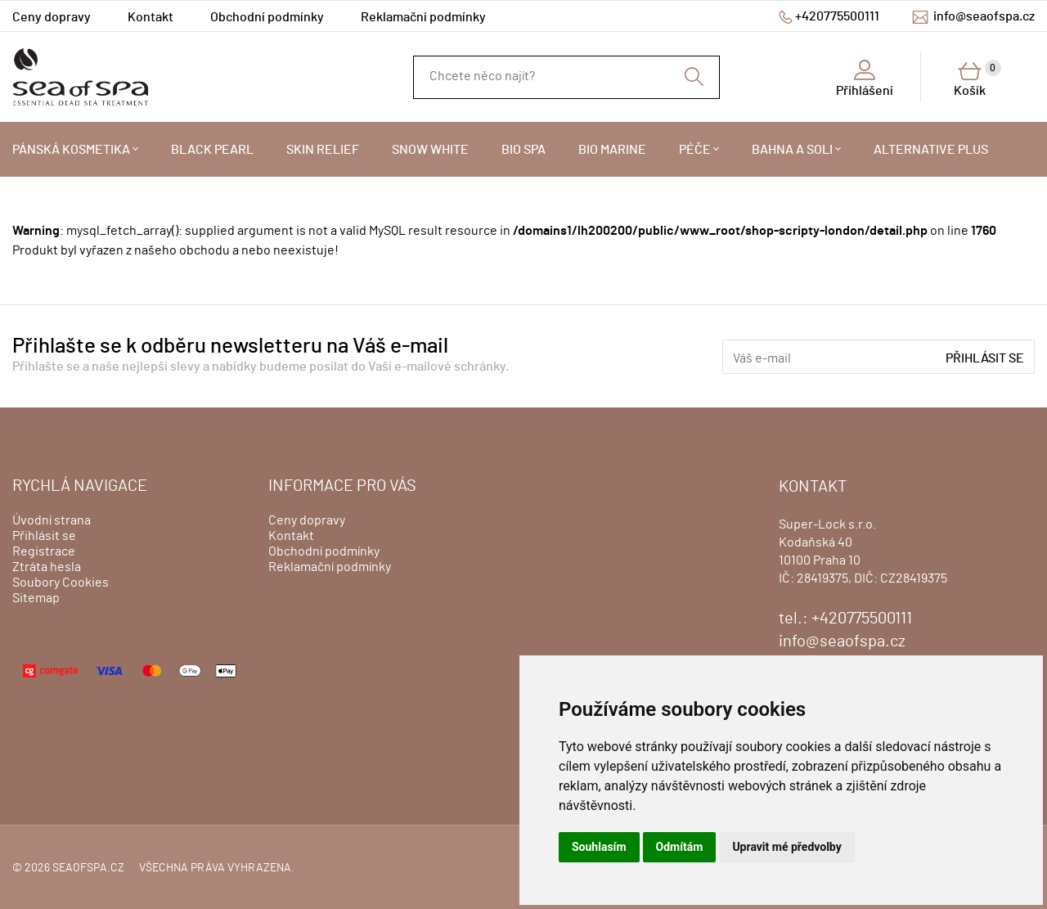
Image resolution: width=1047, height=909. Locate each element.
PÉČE (695, 149)
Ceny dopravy (51, 17)
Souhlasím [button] (599, 846)
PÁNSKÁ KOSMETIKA (71, 149)
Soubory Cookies (60, 582)
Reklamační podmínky (423, 17)
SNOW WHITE (430, 149)
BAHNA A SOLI (792, 149)
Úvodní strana (51, 520)
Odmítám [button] (679, 846)
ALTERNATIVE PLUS (931, 149)
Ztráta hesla (46, 567)
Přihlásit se (985, 358)
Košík (977, 78)
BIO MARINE (612, 149)
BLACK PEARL (212, 149)
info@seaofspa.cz (984, 16)
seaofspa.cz (88, 868)
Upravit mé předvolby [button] (786, 846)
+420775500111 (837, 16)
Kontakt (150, 17)
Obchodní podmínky (267, 17)
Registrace (43, 551)
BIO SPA (523, 149)
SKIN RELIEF (322, 149)
